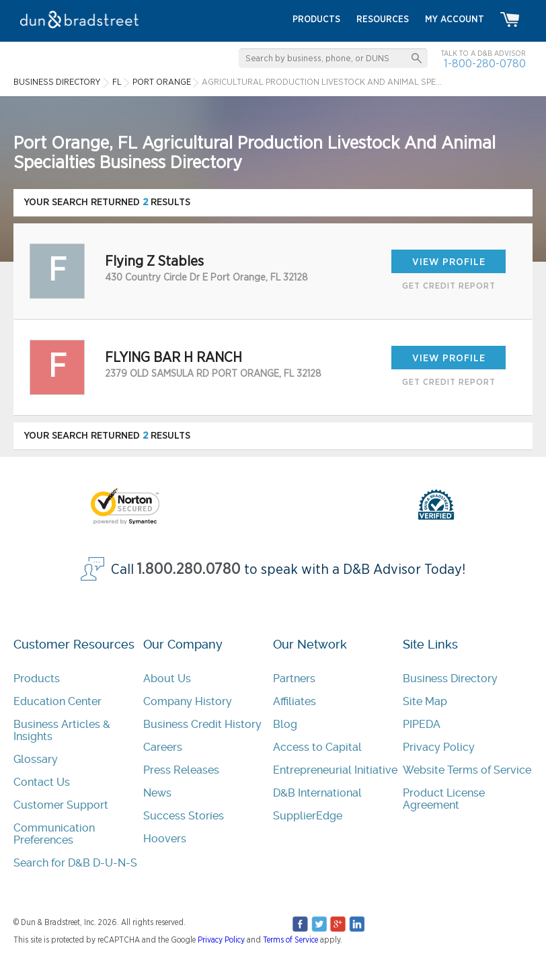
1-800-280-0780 (485, 63)
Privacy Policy (439, 747)
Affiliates (294, 701)
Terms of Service (290, 940)
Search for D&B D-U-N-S (75, 862)
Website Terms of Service (467, 770)
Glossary (35, 759)
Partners (294, 678)
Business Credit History (202, 724)
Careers (162, 747)
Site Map (425, 701)
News (157, 792)
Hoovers (164, 838)
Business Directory (450, 678)
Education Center (57, 701)
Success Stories (183, 815)
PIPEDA (421, 724)
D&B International (317, 792)
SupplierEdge (307, 815)
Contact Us (41, 782)
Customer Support (60, 805)
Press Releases (181, 770)
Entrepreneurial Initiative (335, 770)
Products (36, 678)
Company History (187, 701)
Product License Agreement (444, 798)
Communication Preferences (54, 833)
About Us (167, 678)
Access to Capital (317, 747)
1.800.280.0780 (189, 569)
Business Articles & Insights (61, 730)
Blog (285, 724)
